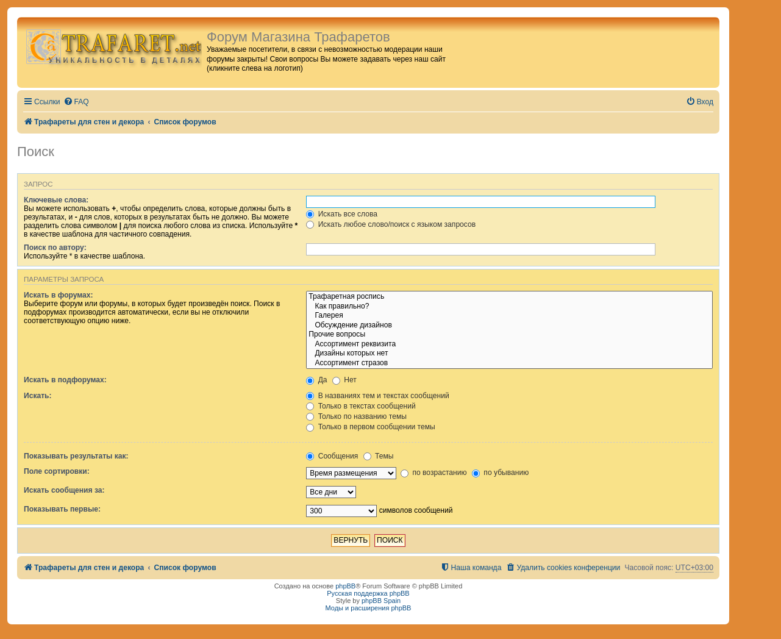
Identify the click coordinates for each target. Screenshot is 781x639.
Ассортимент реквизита (509, 344)
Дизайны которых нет (509, 354)
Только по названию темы (356, 416)
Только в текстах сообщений (360, 406)
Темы (378, 456)
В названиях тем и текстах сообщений (377, 395)
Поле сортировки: (57, 471)
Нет (344, 380)
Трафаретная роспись (509, 297)
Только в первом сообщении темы (370, 427)
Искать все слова (341, 214)
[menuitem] (76, 102)
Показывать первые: (62, 509)
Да (316, 380)
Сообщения (332, 456)
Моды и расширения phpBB (369, 608)
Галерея (509, 316)
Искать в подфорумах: (65, 380)
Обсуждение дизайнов (509, 325)
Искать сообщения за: (64, 490)
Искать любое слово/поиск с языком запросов (391, 224)
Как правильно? (509, 307)
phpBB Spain (381, 600)
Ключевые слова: (56, 200)
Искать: (38, 395)
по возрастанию (434, 472)
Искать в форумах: (58, 295)
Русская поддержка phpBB (368, 593)
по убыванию (500, 472)
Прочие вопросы (509, 335)
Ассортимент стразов (509, 363)
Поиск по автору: (55, 247)
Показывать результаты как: (76, 456)
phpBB (345, 586)
